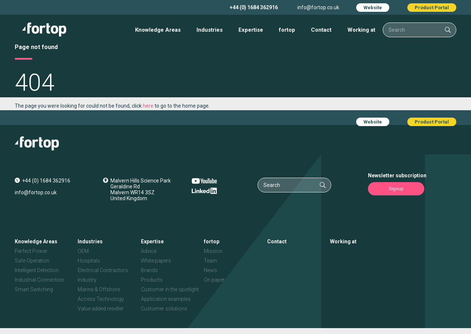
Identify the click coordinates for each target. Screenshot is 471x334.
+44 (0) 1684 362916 (254, 7)
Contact (321, 30)
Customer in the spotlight (170, 289)
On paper (214, 280)
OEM (83, 251)
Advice (148, 251)
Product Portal (432, 7)
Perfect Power (31, 251)
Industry (87, 280)
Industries (209, 30)
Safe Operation (32, 261)
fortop (287, 30)
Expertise (250, 30)
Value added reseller (101, 309)
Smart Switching (34, 289)
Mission (213, 251)
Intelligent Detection (37, 270)
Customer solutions (164, 309)
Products (152, 280)
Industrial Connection (39, 280)
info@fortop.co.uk (318, 7)
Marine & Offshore (99, 289)
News (210, 270)
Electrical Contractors (103, 270)
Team (210, 261)
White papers (156, 261)
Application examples (166, 299)
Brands (149, 270)
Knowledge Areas (158, 30)
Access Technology (101, 299)
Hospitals (89, 261)
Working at (361, 30)
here (148, 106)
